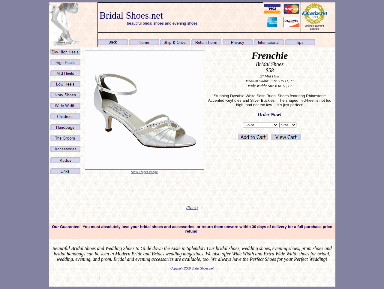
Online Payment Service (314, 27)
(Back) (192, 208)
